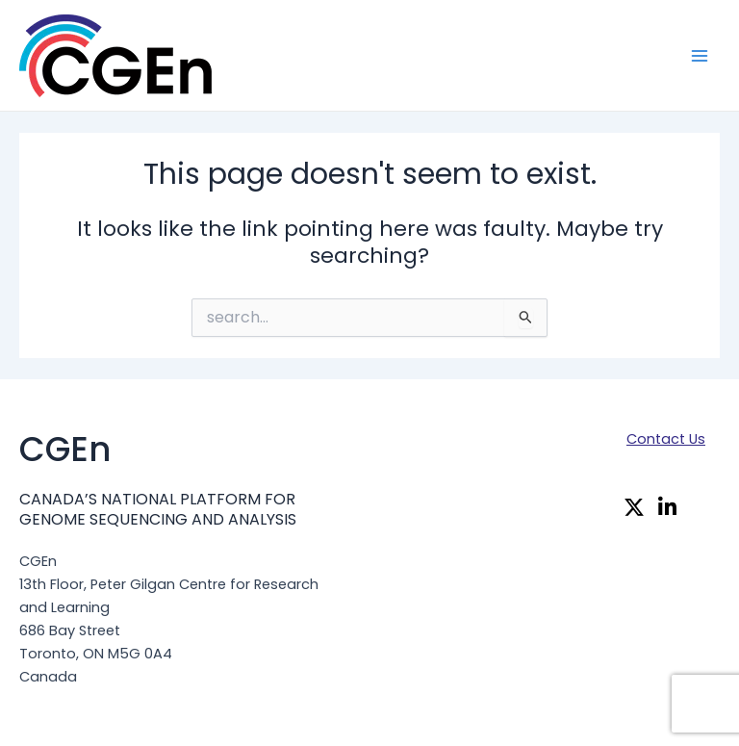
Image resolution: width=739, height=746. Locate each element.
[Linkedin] (672, 510)
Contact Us (665, 439)
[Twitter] (639, 510)
